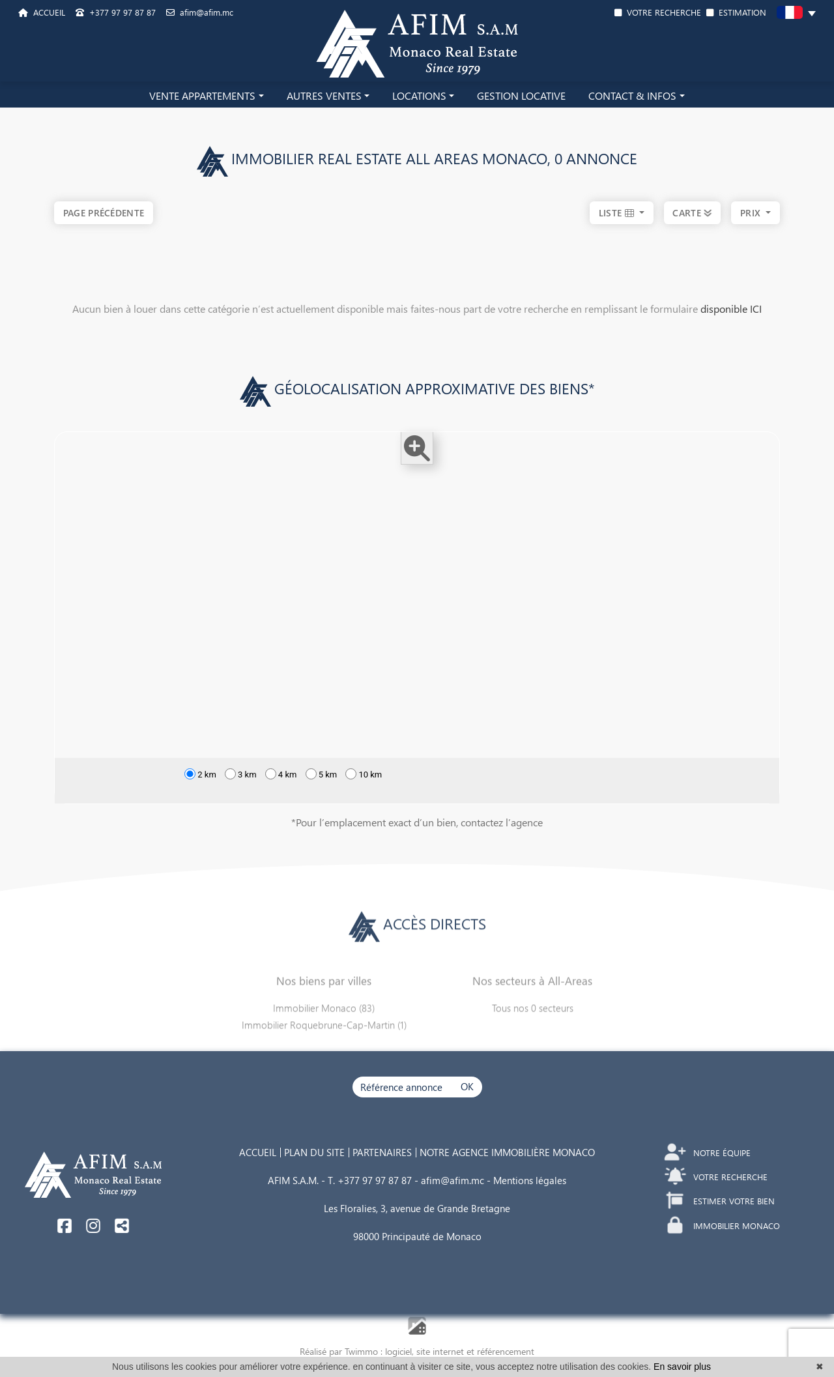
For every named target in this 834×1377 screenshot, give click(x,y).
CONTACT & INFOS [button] (632, 95)
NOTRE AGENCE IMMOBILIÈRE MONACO (507, 1152)
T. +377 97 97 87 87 (370, 1180)
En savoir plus (682, 1366)
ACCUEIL (41, 12)
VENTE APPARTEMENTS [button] (202, 95)
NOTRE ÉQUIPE (708, 1152)
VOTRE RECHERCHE (657, 12)
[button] (796, 15)
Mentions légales (529, 1180)
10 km (363, 773)
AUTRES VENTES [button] (324, 95)
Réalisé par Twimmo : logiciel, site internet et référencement (417, 1351)
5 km (322, 773)
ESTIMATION (736, 12)
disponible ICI (731, 333)
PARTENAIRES (382, 1152)
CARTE (692, 213)
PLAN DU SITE (314, 1152)
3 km (241, 773)
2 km (200, 773)
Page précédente (104, 213)
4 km (281, 773)
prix (752, 213)
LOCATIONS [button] (419, 95)
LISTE (618, 213)
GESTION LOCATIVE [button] (521, 95)
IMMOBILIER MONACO (723, 1225)
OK (467, 1086)
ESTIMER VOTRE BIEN (720, 1200)
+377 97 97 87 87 (116, 12)
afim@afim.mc (199, 12)
